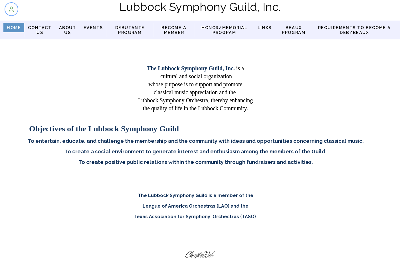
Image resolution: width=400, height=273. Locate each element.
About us (67, 30)
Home (14, 27)
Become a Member (174, 30)
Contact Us (39, 30)
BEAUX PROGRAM (293, 30)
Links (265, 27)
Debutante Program (130, 30)
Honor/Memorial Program (224, 30)
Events (93, 27)
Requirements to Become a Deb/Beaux (354, 30)
